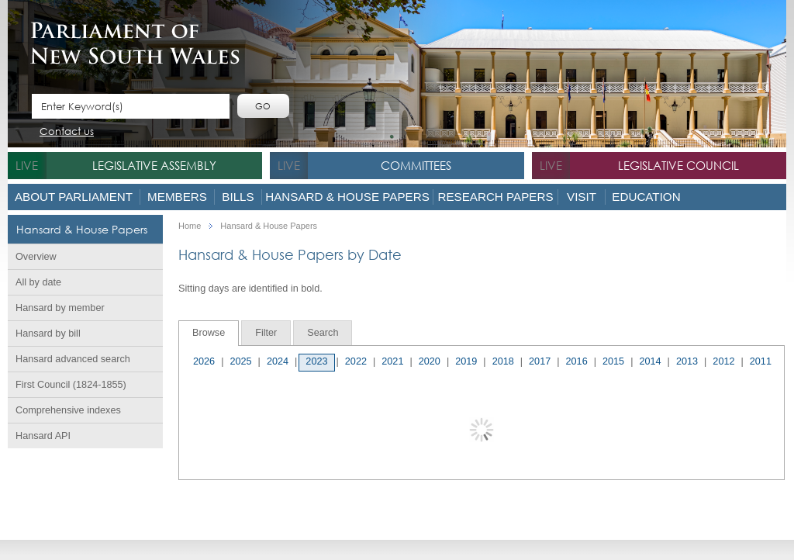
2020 (429, 361)
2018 (503, 361)
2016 (577, 361)
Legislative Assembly (154, 165)
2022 (356, 361)
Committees (416, 165)
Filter (266, 332)
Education (646, 196)
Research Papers (495, 196)
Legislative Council (678, 165)
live (27, 165)
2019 (466, 361)
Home (189, 226)
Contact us (67, 132)
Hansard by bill (48, 333)
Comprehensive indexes (68, 410)
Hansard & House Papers (347, 196)
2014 (650, 361)
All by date (38, 282)
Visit (581, 196)
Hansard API (43, 435)
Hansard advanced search (73, 359)
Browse (208, 332)
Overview (36, 256)
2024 (277, 361)
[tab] (208, 333)
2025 (240, 361)
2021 (392, 361)
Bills (238, 196)
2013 (687, 361)
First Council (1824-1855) (71, 384)
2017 (540, 361)
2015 (613, 361)
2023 (316, 361)
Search (322, 332)
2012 (723, 361)
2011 (761, 361)
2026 (204, 361)
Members (177, 196)
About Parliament (74, 196)
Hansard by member (60, 307)
